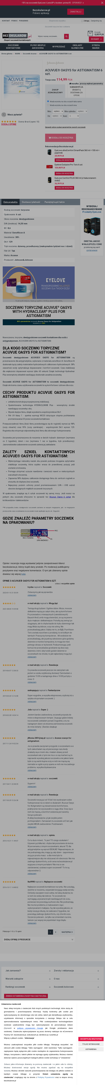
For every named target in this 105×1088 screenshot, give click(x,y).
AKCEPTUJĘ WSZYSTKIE (91, 1039)
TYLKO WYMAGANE (91, 1044)
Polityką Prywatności (46, 1077)
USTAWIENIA (91, 1049)
